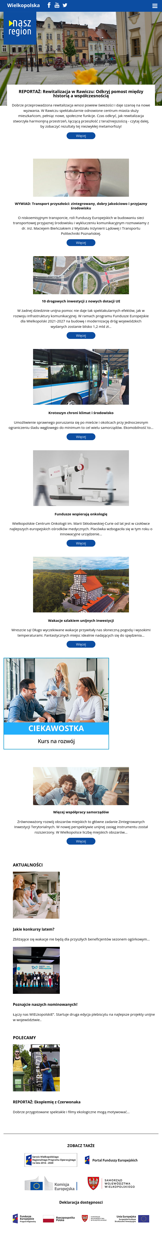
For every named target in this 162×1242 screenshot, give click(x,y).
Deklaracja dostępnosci (81, 1202)
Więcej (81, 135)
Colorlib (125, 1232)
